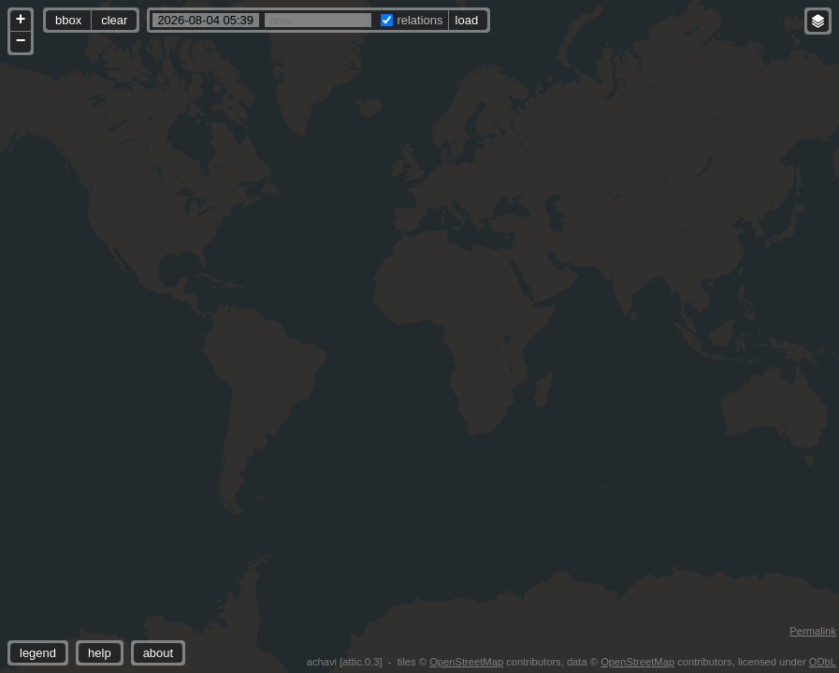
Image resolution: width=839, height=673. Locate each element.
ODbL (822, 661)
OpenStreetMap (466, 661)
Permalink (812, 631)
